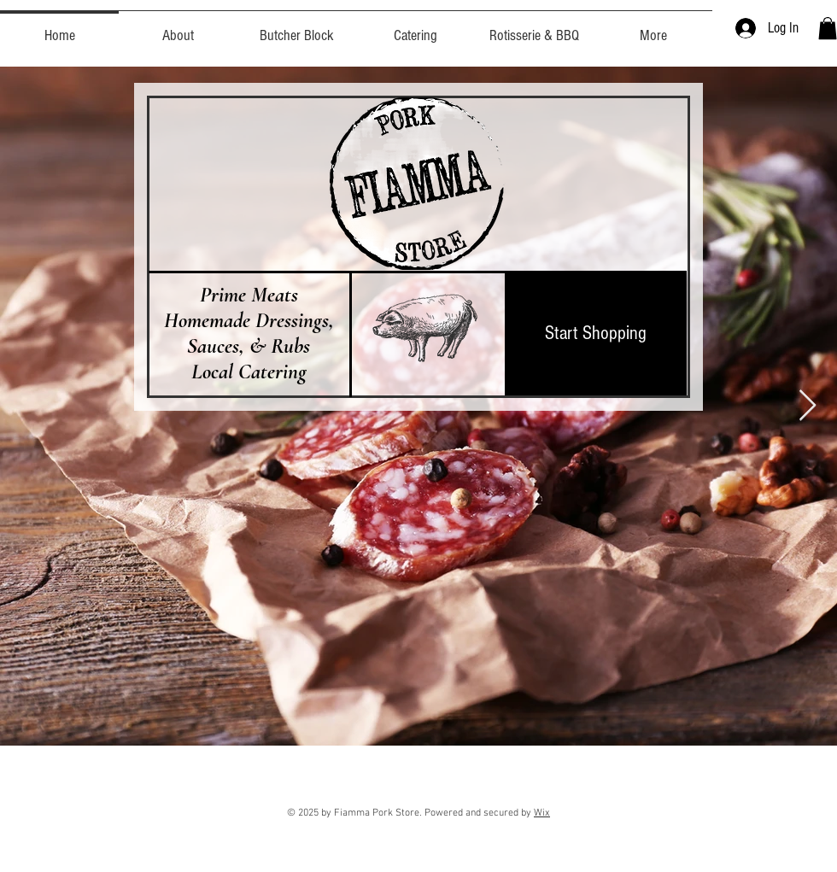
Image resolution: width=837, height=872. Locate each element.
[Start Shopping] (596, 333)
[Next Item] (807, 406)
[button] (827, 28)
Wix (542, 813)
